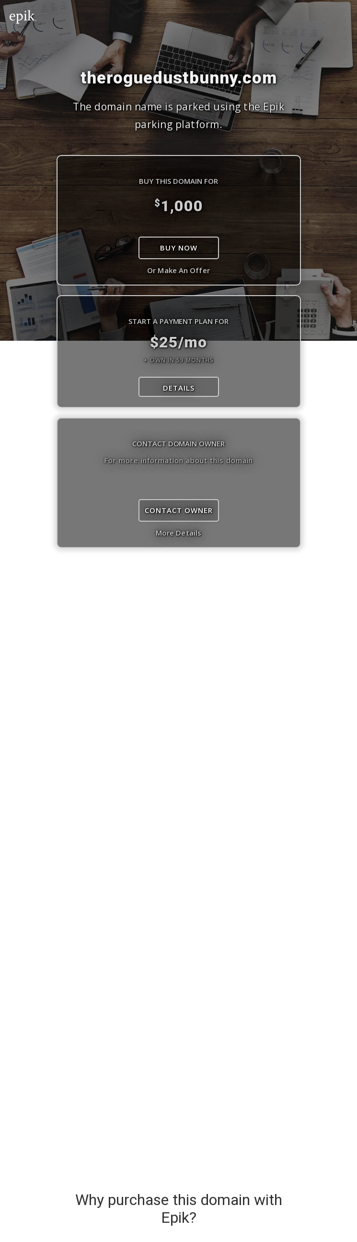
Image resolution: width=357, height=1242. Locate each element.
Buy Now (178, 247)
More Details (178, 532)
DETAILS (179, 388)
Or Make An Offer (178, 270)
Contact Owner (179, 510)
